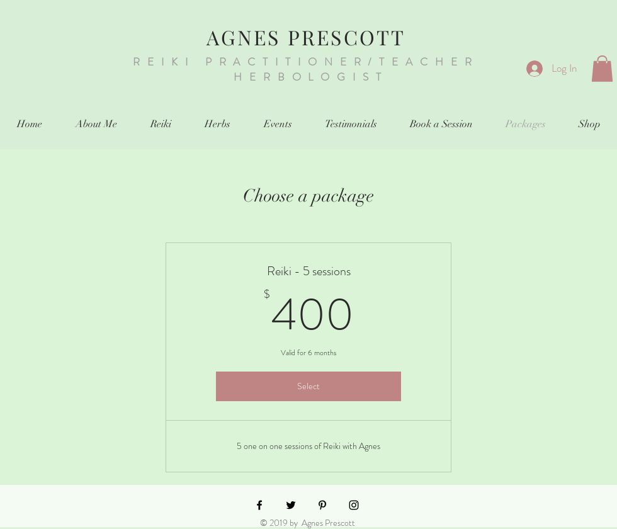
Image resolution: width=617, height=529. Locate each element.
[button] (602, 68)
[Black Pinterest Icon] (322, 505)
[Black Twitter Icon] (291, 505)
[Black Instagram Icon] (354, 505)
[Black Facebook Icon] (259, 505)
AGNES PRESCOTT (306, 36)
